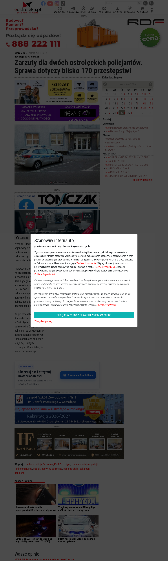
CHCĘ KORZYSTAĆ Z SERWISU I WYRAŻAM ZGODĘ (84, 315)
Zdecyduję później (43, 321)
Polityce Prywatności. (106, 304)
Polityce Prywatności (105, 267)
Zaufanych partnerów (86, 263)
